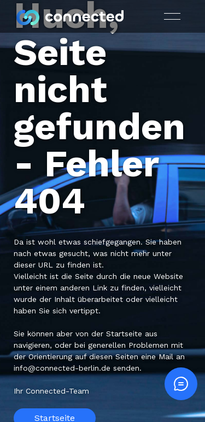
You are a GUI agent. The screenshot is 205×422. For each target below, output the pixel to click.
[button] (172, 16)
